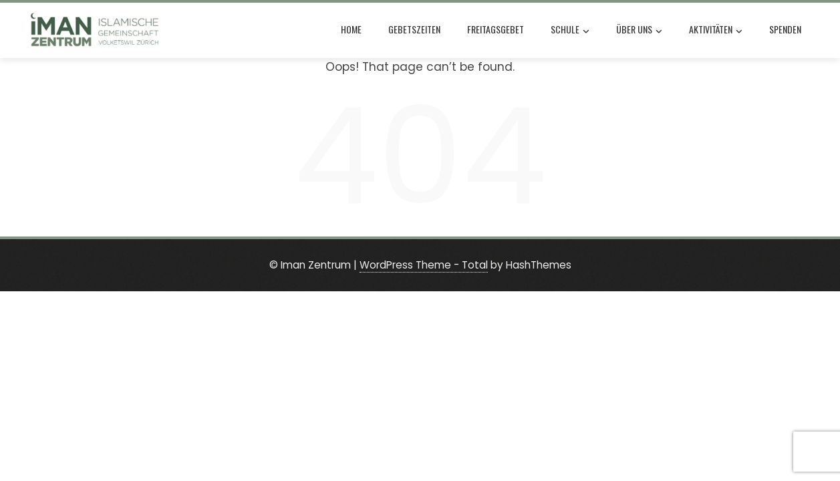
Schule (570, 31)
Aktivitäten (715, 31)
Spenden (785, 29)
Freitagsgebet (495, 29)
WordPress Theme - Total (424, 265)
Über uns (639, 31)
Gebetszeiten (414, 29)
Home (351, 29)
